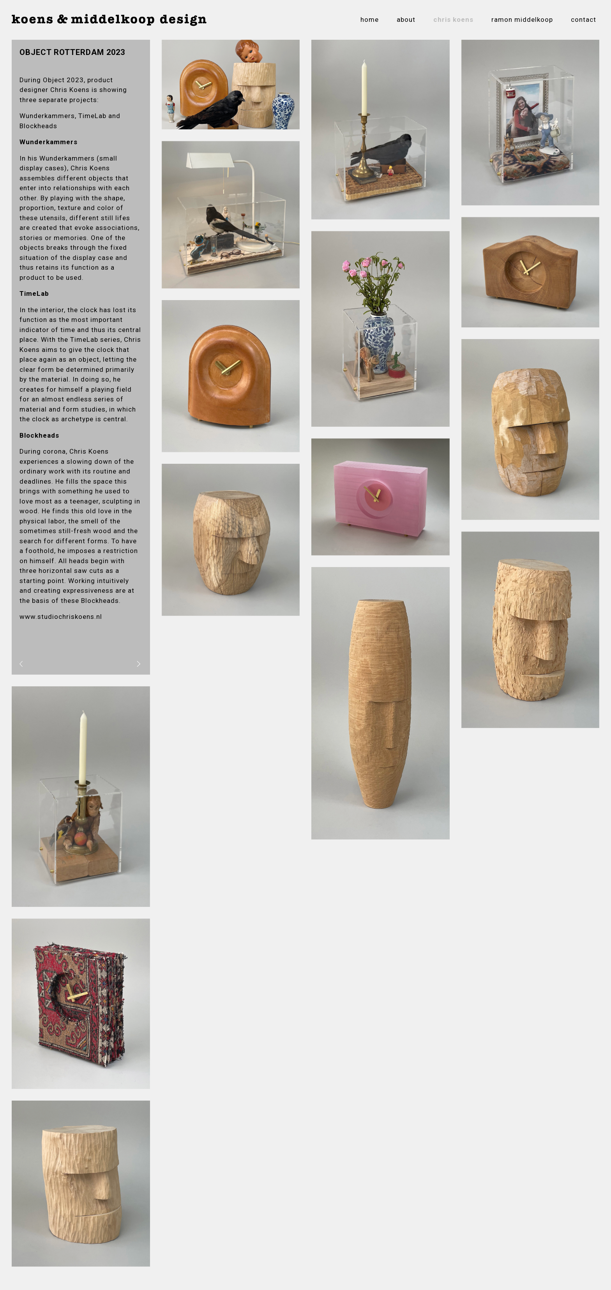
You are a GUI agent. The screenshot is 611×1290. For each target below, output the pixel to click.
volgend (127, 663)
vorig (28, 663)
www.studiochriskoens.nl (60, 616)
